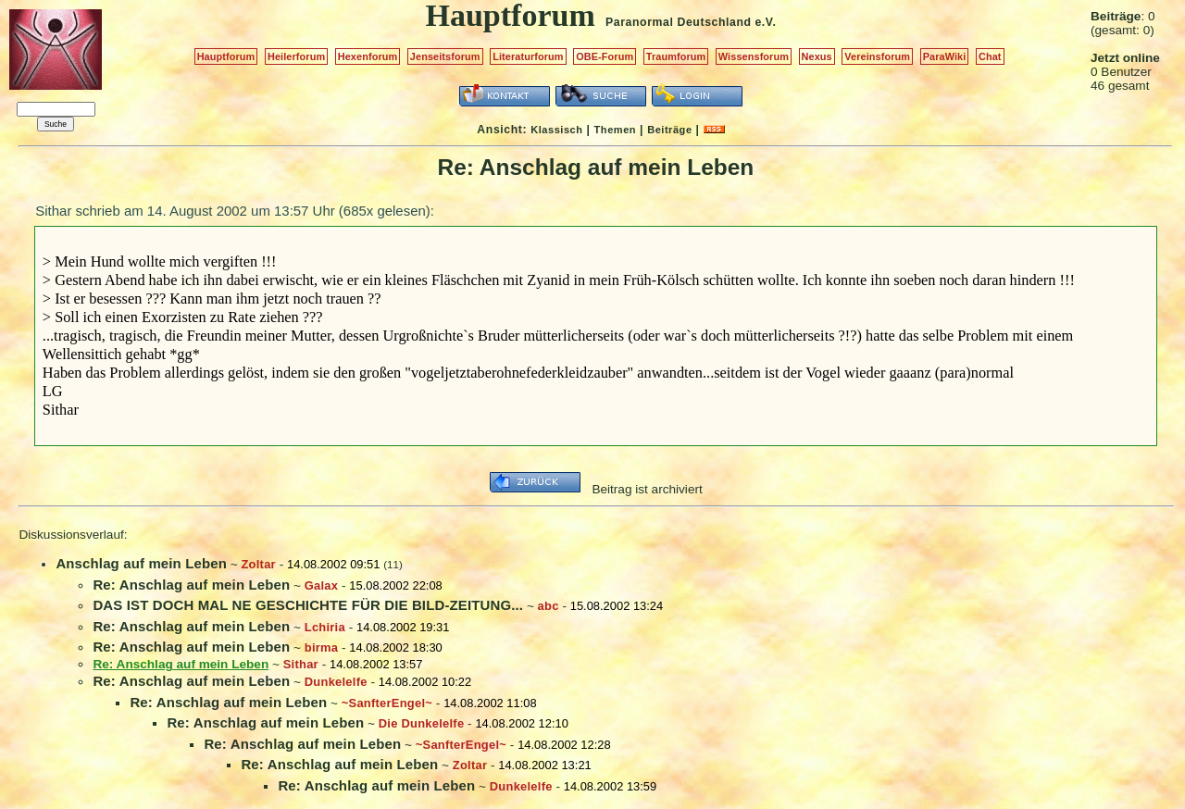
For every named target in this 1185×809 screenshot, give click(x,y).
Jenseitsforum (445, 56)
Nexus (817, 56)
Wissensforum (753, 56)
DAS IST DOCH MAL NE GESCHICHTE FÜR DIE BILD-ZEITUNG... (308, 605)
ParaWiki (945, 56)
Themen (615, 129)
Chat (990, 56)
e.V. (765, 22)
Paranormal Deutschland (678, 22)
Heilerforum (296, 56)
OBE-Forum (604, 56)
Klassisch (556, 129)
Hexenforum (368, 56)
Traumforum (676, 56)
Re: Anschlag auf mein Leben (191, 584)
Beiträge (669, 129)
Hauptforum (226, 56)
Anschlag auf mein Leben (141, 563)
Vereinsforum (877, 56)
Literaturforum (528, 56)
